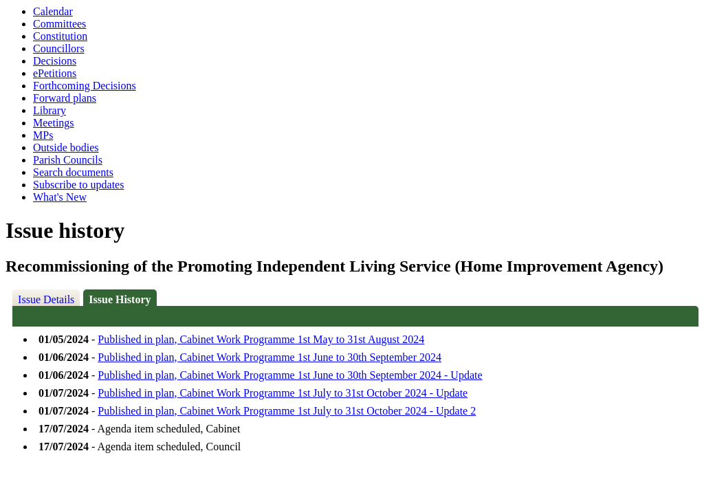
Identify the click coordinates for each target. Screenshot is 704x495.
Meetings (53, 123)
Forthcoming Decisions (84, 85)
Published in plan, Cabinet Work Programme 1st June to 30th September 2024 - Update (290, 375)
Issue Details (46, 299)
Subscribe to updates (78, 184)
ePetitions (54, 73)
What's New (60, 197)
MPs (43, 135)
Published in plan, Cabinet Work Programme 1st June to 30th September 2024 (269, 357)
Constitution (60, 36)
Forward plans (64, 98)
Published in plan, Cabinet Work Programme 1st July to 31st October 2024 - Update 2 (287, 411)
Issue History (120, 299)
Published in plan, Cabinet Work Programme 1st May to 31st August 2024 (261, 339)
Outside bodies (66, 147)
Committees (59, 24)
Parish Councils (67, 160)
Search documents (73, 172)
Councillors (59, 48)
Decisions (54, 61)
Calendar (53, 11)
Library (49, 110)
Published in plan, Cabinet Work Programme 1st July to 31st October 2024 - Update (283, 393)
